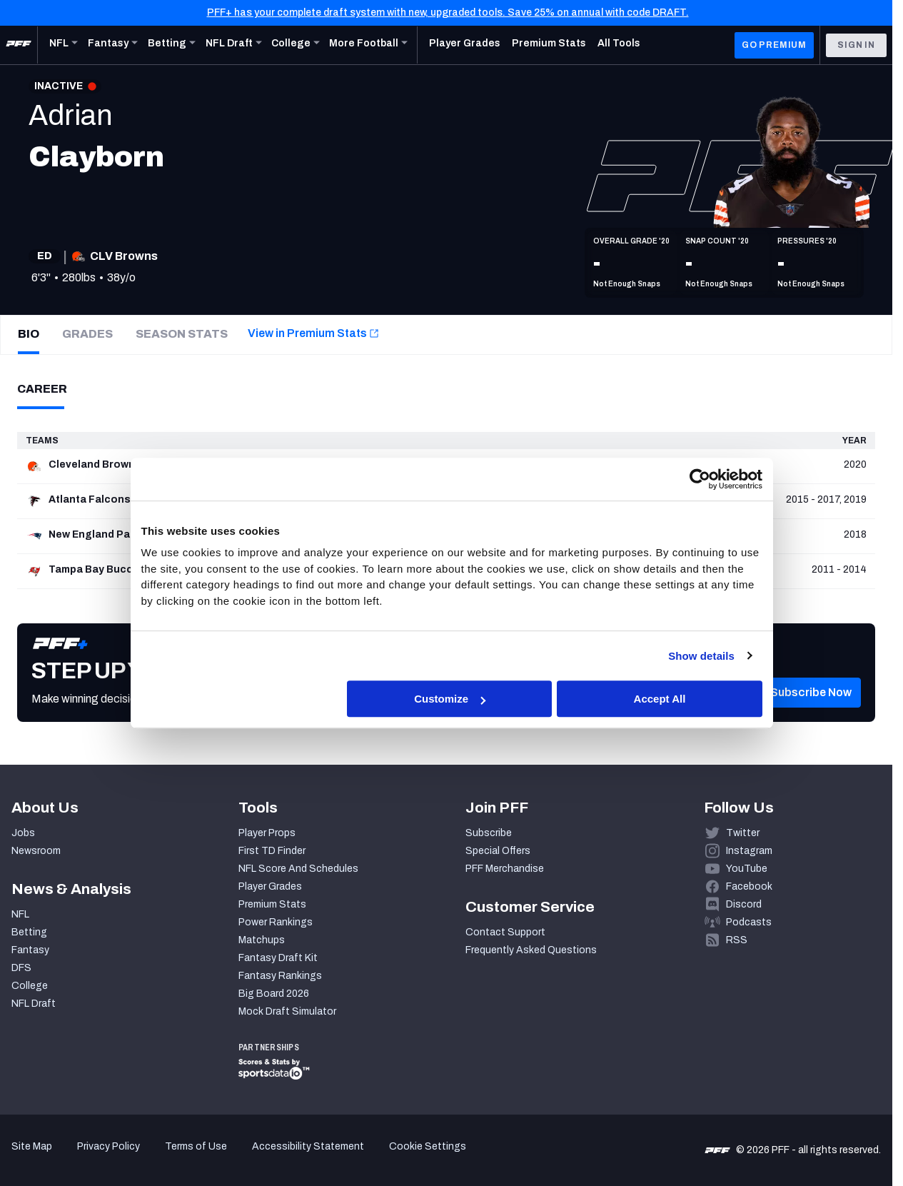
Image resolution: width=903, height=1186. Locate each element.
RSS (736, 940)
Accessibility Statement (308, 1146)
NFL (20, 914)
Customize (449, 699)
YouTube (746, 868)
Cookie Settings (427, 1146)
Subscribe (488, 833)
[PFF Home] (18, 45)
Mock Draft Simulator (287, 1011)
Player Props (267, 833)
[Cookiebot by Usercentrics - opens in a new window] (699, 479)
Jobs (23, 833)
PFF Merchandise (504, 868)
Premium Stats (272, 904)
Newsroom (36, 850)
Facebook (749, 886)
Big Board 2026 (273, 993)
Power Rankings (275, 922)
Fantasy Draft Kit (278, 958)
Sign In (856, 45)
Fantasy (30, 950)
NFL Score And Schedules (298, 868)
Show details (701, 656)
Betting (29, 932)
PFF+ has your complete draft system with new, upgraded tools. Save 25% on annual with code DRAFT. (448, 12)
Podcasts (749, 922)
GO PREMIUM (774, 45)
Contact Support (505, 932)
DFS (21, 968)
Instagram (749, 850)
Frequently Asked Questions (531, 950)
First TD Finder (272, 850)
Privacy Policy (108, 1146)
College (29, 985)
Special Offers (497, 850)
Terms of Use (196, 1146)
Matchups (261, 940)
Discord (744, 904)
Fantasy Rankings (280, 975)
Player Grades (270, 886)
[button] (811, 714)
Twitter (743, 833)
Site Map (31, 1146)
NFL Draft (33, 1003)
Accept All (660, 699)
